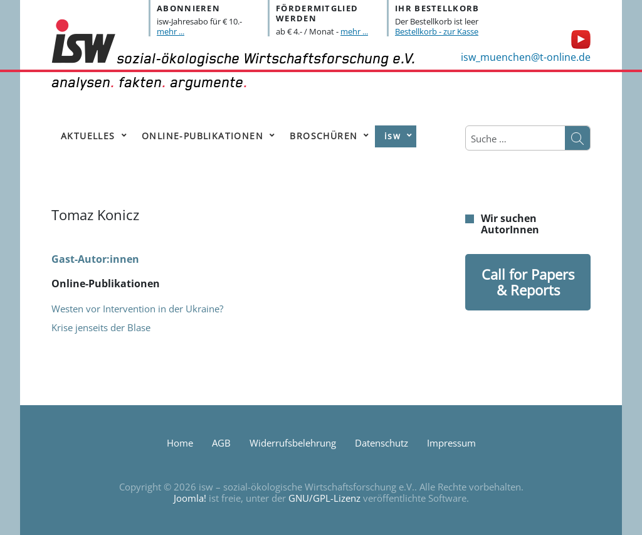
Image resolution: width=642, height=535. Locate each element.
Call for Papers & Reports (528, 282)
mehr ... (170, 31)
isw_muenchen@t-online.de (526, 57)
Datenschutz (381, 443)
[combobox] (515, 138)
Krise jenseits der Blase (100, 327)
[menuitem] (91, 136)
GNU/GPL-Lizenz (324, 498)
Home (180, 443)
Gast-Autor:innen (95, 259)
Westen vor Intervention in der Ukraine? (137, 308)
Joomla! (190, 498)
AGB (221, 443)
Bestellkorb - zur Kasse (436, 31)
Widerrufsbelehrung (293, 443)
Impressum (451, 443)
